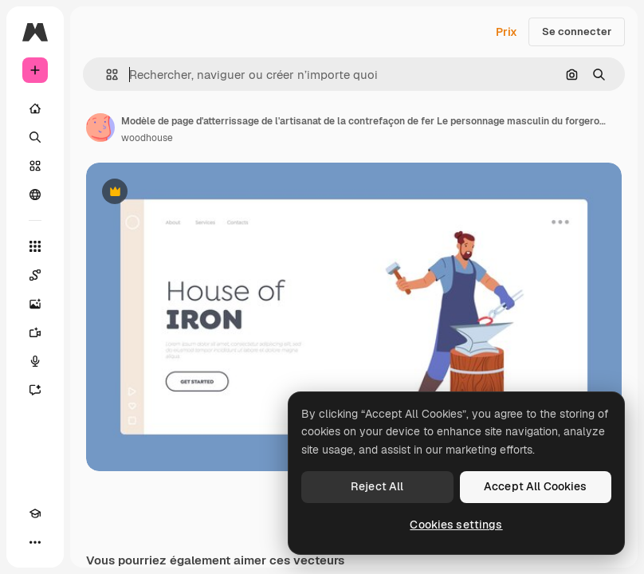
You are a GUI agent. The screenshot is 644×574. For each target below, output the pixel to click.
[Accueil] (35, 108)
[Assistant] (35, 390)
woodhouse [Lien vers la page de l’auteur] (147, 138)
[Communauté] (35, 194)
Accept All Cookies (535, 486)
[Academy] (35, 513)
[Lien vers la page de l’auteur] (100, 127)
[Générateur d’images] (35, 303)
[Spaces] (35, 275)
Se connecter (576, 31)
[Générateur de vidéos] (35, 332)
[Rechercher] (35, 137)
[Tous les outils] (35, 246)
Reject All (377, 486)
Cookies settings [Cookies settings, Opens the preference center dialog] (456, 524)
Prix (506, 32)
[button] (106, 75)
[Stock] (35, 166)
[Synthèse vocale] (35, 361)
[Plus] (35, 542)
